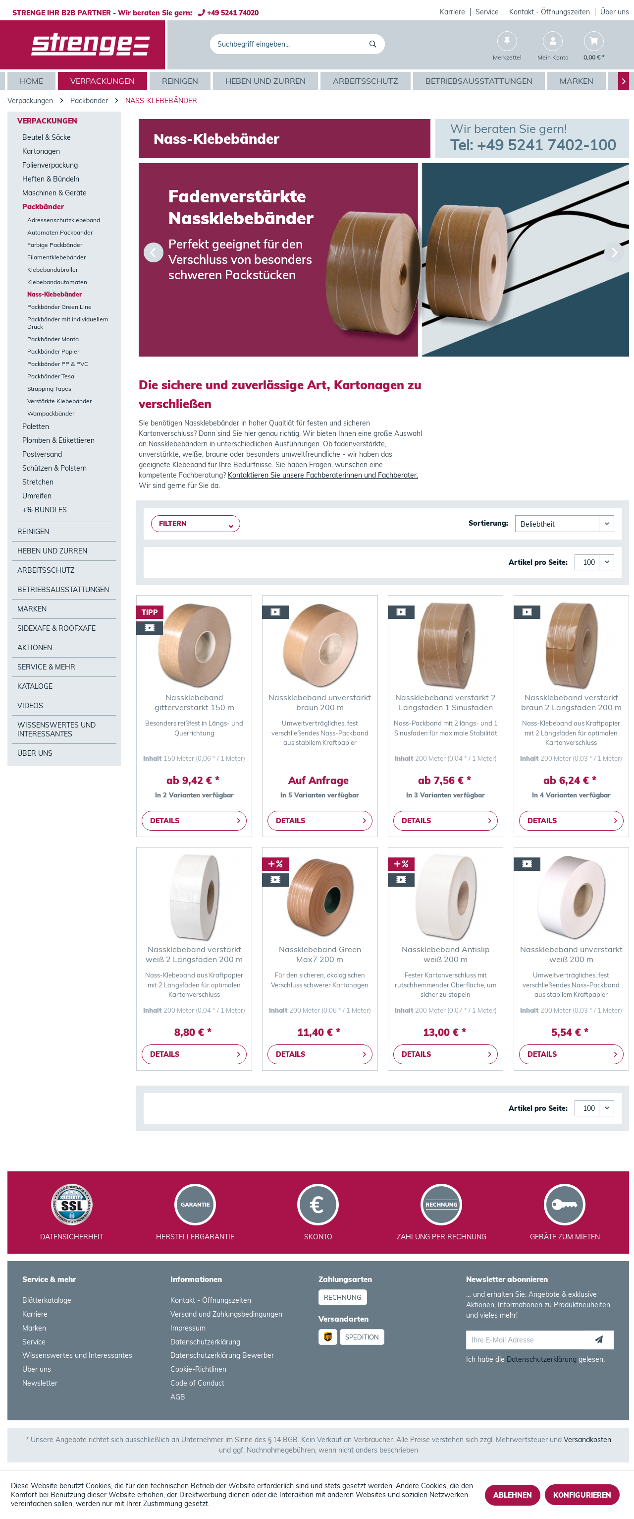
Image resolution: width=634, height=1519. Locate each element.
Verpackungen (47, 121)
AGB (177, 1397)
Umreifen (37, 495)
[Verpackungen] (104, 81)
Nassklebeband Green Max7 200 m (320, 954)
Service (487, 11)
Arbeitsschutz (45, 570)
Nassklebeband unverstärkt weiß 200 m (571, 954)
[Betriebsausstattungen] (480, 81)
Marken (32, 609)
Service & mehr (46, 667)
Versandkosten (587, 1439)
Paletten (35, 426)
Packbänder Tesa (50, 376)
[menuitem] (453, 12)
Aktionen (34, 647)
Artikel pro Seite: (538, 562)
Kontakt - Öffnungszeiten (549, 11)
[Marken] (577, 81)
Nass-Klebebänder (54, 294)
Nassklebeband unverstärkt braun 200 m (319, 702)
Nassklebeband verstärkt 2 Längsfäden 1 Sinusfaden (445, 702)
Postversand (42, 454)
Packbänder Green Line (59, 306)
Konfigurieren (582, 1495)
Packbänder (43, 206)
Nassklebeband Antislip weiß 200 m (446, 954)
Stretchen (37, 482)
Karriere (452, 11)
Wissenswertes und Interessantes (56, 729)
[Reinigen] (181, 81)
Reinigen (33, 531)
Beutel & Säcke (46, 137)
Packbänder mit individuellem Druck (67, 322)
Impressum (188, 1328)
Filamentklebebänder (56, 257)
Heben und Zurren (52, 551)
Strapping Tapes (49, 388)
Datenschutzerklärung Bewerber (222, 1355)
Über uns (614, 11)
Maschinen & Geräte (54, 192)
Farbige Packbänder (54, 244)
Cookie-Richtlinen (198, 1369)
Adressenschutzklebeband (63, 220)
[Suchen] (375, 44)
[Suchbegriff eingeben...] (297, 44)
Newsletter (39, 1383)
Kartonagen (41, 151)
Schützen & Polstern (54, 468)
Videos (30, 705)
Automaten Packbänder (60, 232)
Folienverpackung (50, 165)
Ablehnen (512, 1495)
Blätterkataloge (46, 1300)
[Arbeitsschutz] (366, 81)
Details (195, 819)
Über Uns (35, 753)
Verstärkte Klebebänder (59, 401)
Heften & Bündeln (50, 179)
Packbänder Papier (53, 351)
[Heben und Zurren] (266, 81)
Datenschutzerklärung (205, 1341)
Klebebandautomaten (57, 282)
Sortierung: (488, 523)
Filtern (173, 523)
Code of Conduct (197, 1383)
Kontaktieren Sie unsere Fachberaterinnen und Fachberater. (323, 475)
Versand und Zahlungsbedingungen (226, 1314)
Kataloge (35, 686)
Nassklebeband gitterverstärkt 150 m (194, 702)
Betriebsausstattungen (63, 589)
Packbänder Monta (53, 339)
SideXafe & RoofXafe (56, 628)
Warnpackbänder (50, 413)
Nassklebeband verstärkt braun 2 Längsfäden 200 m (571, 702)
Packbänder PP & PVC (57, 363)
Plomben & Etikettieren (58, 440)
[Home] (32, 81)
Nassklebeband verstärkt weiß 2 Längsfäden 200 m (194, 954)
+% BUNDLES (44, 509)
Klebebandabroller (52, 269)
